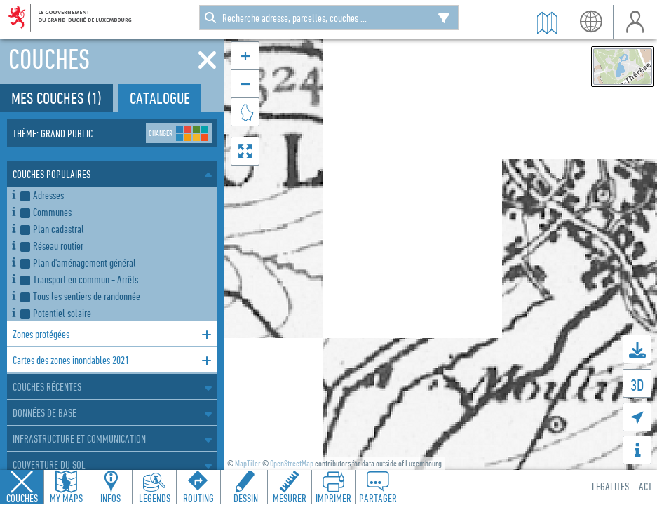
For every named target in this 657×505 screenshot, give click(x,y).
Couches (22, 498)
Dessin (245, 498)
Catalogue (160, 97)
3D (637, 384)
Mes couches (56, 97)
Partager (378, 498)
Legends (154, 498)
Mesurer (289, 498)
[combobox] (329, 17)
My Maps (66, 498)
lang (591, 22)
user (635, 22)
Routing (198, 498)
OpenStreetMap (291, 463)
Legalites (610, 486)
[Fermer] (207, 60)
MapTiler (248, 463)
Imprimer (333, 498)
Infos (110, 498)
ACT (645, 486)
